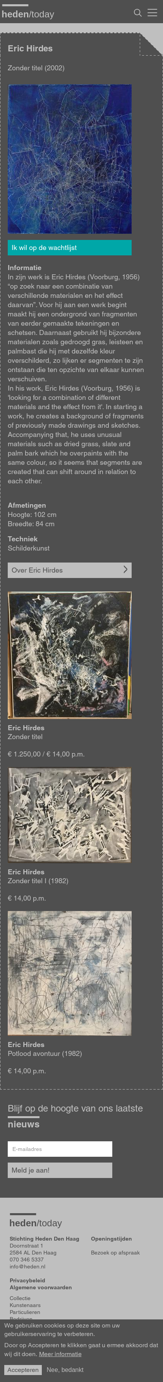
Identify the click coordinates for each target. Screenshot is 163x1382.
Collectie (20, 1298)
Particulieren (25, 1312)
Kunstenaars (25, 1305)
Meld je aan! (31, 1170)
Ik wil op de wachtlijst (44, 247)
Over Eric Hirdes (37, 570)
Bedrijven (21, 1319)
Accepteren (23, 1370)
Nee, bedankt (65, 1370)
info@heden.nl (27, 1266)
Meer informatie (60, 1354)
